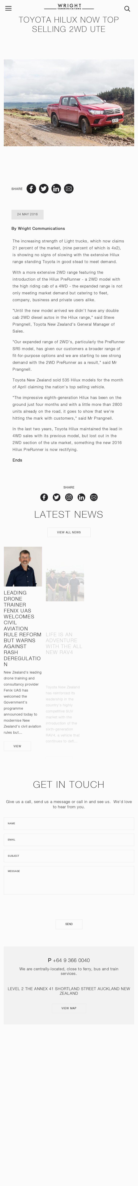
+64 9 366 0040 (71, 960)
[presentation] (69, 907)
